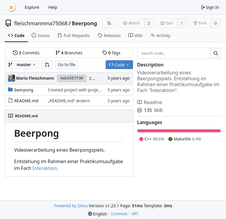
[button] (47, 64)
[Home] (11, 7)
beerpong (24, 90)
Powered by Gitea (71, 205)
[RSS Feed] (109, 23)
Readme (149, 102)
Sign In (210, 7)
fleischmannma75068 (41, 23)
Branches (68, 53)
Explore (32, 7)
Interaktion (44, 168)
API (135, 213)
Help (52, 7)
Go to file (66, 64)
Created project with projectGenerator (84, 90)
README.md (26, 100)
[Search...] (215, 53)
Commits (26, 53)
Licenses (119, 213)
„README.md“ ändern (69, 100)
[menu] (97, 214)
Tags (111, 53)
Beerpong (84, 23)
